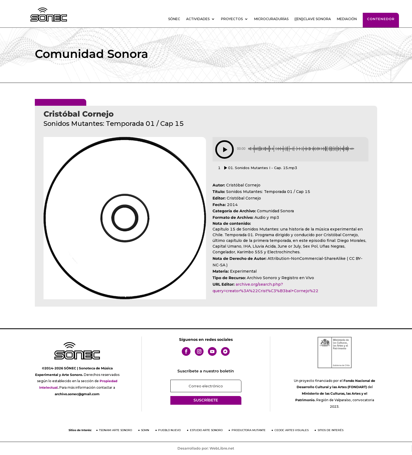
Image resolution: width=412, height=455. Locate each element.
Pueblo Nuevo (169, 430)
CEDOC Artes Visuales (292, 430)
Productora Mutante (249, 430)
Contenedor (381, 19)
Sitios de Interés (330, 430)
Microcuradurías (271, 19)
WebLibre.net (222, 448)
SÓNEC (174, 19)
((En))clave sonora (312, 19)
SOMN (145, 430)
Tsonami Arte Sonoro (115, 430)
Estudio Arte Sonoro (206, 430)
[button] (224, 149)
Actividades (198, 19)
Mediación (347, 19)
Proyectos (232, 19)
